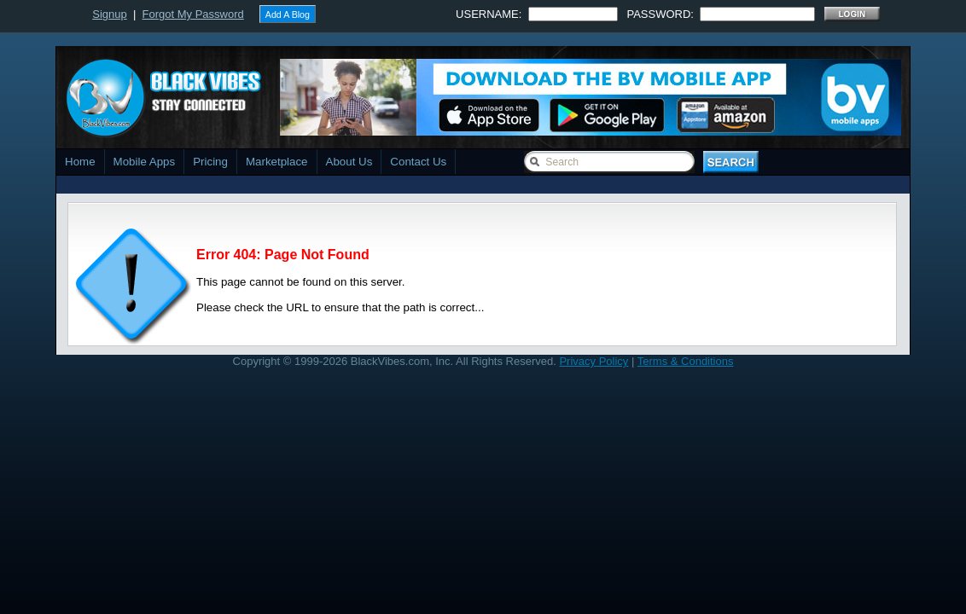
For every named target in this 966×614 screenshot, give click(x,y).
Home (80, 161)
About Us (349, 161)
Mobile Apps (144, 161)
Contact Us (418, 161)
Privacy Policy (593, 361)
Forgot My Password (193, 14)
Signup (109, 14)
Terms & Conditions (685, 361)
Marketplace (277, 161)
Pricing (210, 161)
